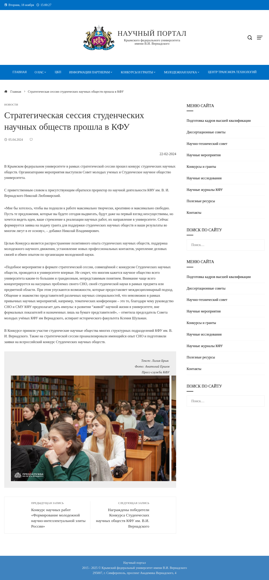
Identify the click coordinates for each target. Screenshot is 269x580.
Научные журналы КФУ (205, 190)
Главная (19, 72)
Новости (11, 104)
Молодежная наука (180, 72)
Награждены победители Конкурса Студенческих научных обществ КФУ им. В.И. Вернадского (122, 514)
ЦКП (58, 72)
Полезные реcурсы (201, 201)
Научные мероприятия (204, 155)
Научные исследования (204, 178)
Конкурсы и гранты (137, 72)
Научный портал (152, 33)
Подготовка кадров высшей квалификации (219, 120)
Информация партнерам (89, 72)
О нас (39, 72)
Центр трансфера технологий (232, 72)
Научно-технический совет (207, 144)
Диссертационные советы (206, 132)
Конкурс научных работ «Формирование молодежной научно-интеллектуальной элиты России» (58, 514)
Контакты (194, 212)
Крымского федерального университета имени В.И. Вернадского (152, 41)
